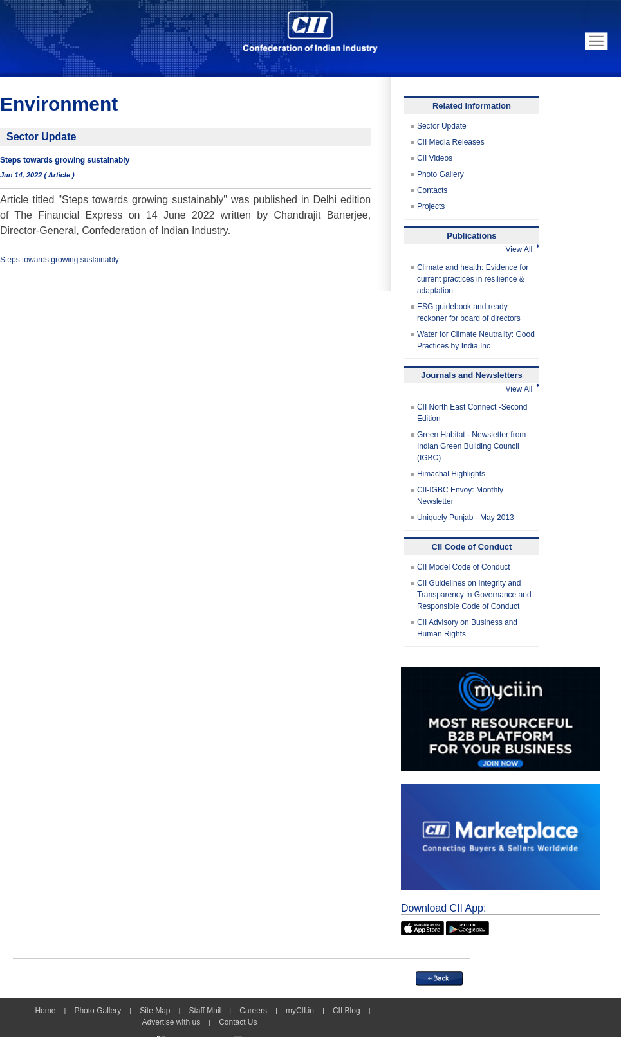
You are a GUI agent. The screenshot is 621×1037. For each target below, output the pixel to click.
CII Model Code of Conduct (463, 567)
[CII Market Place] (500, 790)
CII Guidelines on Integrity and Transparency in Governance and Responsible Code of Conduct (474, 595)
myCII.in (300, 1010)
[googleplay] (467, 927)
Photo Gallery (440, 174)
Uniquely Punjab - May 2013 (465, 517)
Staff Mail (205, 1010)
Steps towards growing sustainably (59, 259)
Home (45, 1010)
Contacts (432, 190)
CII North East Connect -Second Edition (472, 412)
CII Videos (434, 158)
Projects (431, 206)
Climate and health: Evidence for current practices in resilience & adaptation (472, 279)
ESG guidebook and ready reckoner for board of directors (469, 312)
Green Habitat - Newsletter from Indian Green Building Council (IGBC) (471, 446)
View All (522, 249)
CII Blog (346, 1010)
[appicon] (422, 927)
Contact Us (238, 1022)
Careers (253, 1010)
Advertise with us (171, 1022)
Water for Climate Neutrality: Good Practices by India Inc (476, 340)
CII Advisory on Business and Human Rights (467, 628)
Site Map (155, 1010)
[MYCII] (500, 672)
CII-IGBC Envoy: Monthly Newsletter (460, 495)
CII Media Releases (451, 142)
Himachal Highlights (451, 473)
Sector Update (442, 126)
